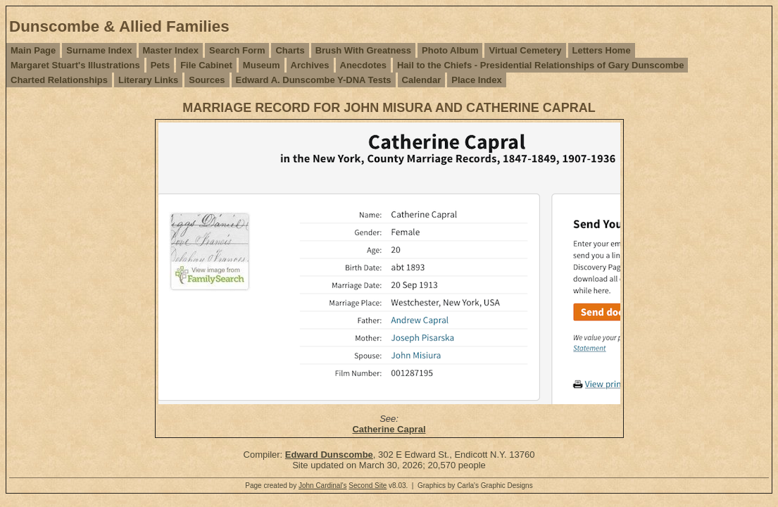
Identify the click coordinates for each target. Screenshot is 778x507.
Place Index (476, 80)
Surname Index (99, 50)
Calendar (421, 80)
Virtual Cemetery (525, 50)
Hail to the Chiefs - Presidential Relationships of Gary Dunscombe (540, 65)
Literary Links (148, 80)
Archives (310, 65)
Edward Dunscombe (329, 454)
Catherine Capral (388, 429)
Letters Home (601, 50)
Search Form (237, 50)
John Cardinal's (323, 485)
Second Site (368, 485)
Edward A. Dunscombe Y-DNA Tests (313, 80)
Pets (160, 65)
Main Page (33, 50)
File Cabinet (206, 65)
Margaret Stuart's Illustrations (75, 65)
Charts (289, 50)
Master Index (171, 50)
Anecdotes (363, 65)
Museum (261, 65)
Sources (207, 80)
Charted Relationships (59, 80)
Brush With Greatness (363, 50)
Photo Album (450, 50)
